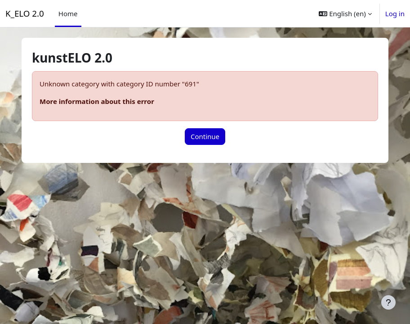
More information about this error (97, 101)
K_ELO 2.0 (24, 13)
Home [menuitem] (68, 13)
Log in (395, 13)
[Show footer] (388, 302)
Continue (205, 136)
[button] (345, 13)
